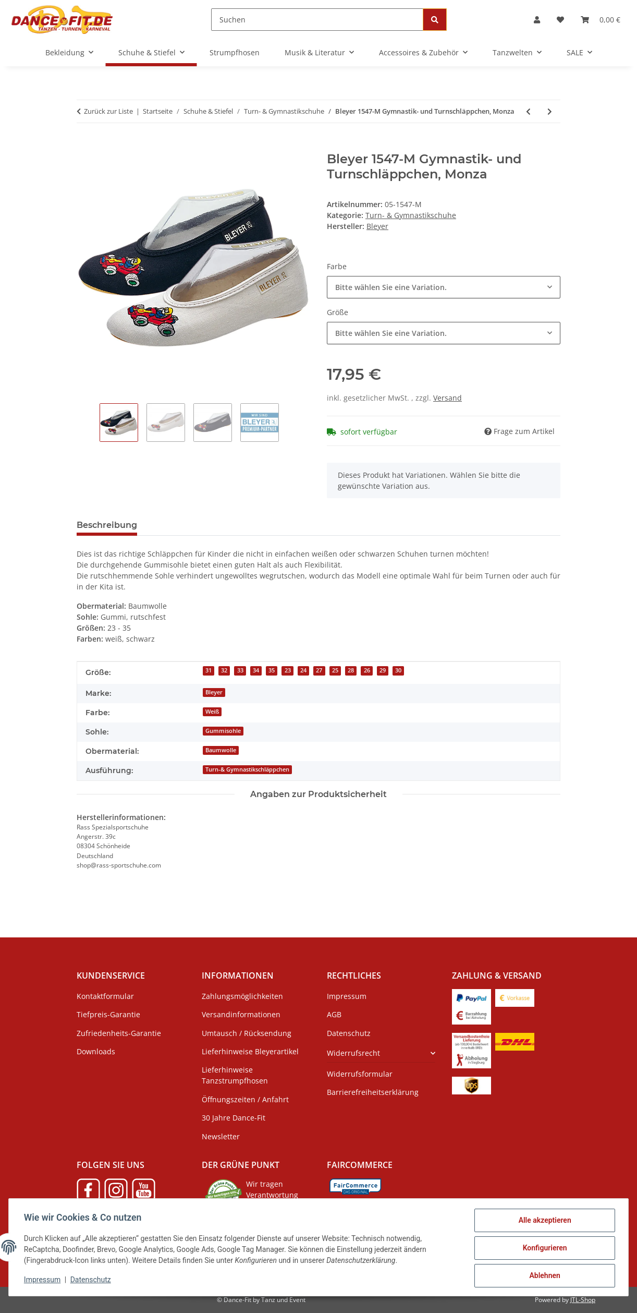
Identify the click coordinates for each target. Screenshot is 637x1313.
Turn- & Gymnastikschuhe (410, 215)
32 (224, 670)
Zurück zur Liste (108, 111)
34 (256, 670)
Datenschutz (92, 1280)
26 (367, 670)
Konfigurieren (543, 1249)
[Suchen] (317, 19)
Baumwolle (220, 750)
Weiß (212, 711)
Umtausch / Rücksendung (246, 1033)
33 (240, 670)
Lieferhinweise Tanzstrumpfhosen (235, 1075)
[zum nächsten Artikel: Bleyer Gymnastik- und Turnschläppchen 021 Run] (549, 111)
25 (335, 670)
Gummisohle (223, 730)
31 (208, 670)
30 (398, 670)
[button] (536, 20)
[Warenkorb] (600, 20)
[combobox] (443, 287)
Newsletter (221, 1136)
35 (271, 670)
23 (288, 670)
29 (382, 670)
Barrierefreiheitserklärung (373, 1092)
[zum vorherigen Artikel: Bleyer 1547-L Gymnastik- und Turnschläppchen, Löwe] (528, 111)
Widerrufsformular (360, 1074)
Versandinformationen (241, 1014)
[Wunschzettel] (560, 20)
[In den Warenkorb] (85, 146)
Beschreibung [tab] (107, 525)
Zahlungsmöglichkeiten (242, 996)
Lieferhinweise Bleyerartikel (250, 1051)
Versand (447, 398)
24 (303, 670)
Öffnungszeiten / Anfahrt (245, 1099)
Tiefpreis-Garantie (108, 1014)
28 (351, 670)
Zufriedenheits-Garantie (119, 1033)
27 (319, 670)
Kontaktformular (105, 996)
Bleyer (214, 692)
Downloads (96, 1051)
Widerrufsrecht (353, 1053)
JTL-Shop (582, 1299)
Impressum (44, 1280)
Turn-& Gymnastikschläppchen (247, 769)
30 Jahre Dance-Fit (233, 1118)
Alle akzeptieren (543, 1222)
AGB (334, 1014)
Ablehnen (543, 1276)
